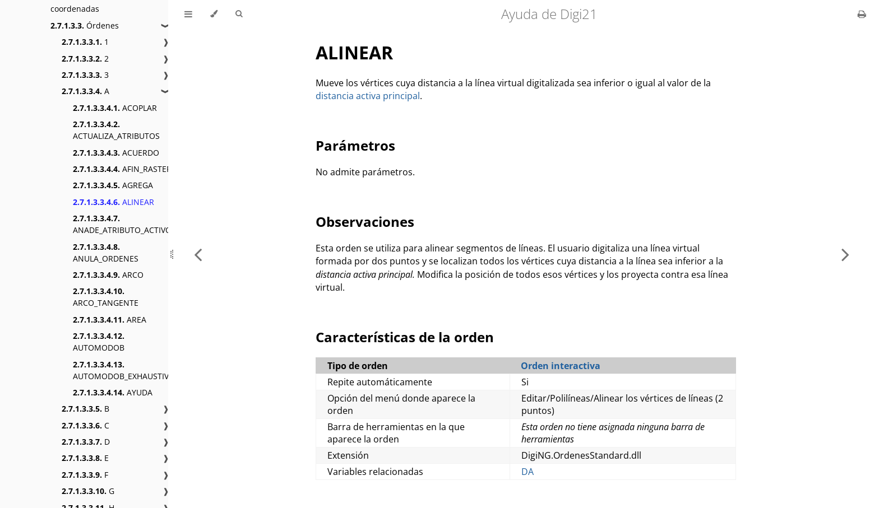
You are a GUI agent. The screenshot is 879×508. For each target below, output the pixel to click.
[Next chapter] (845, 254)
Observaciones (365, 221)
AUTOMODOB (98, 341)
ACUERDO (116, 152)
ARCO (108, 274)
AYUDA (112, 392)
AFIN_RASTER (122, 169)
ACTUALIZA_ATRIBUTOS (116, 130)
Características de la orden (405, 337)
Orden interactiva (560, 366)
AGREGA (113, 185)
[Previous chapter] (198, 254)
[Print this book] (862, 14)
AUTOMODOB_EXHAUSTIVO (124, 370)
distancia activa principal (368, 96)
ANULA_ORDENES (105, 252)
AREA (109, 319)
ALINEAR (113, 202)
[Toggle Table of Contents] (188, 14)
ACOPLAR (115, 107)
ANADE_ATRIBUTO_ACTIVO (122, 224)
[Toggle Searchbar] (238, 14)
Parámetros (355, 145)
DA (527, 471)
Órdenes (84, 25)
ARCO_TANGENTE (105, 297)
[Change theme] (213, 14)
